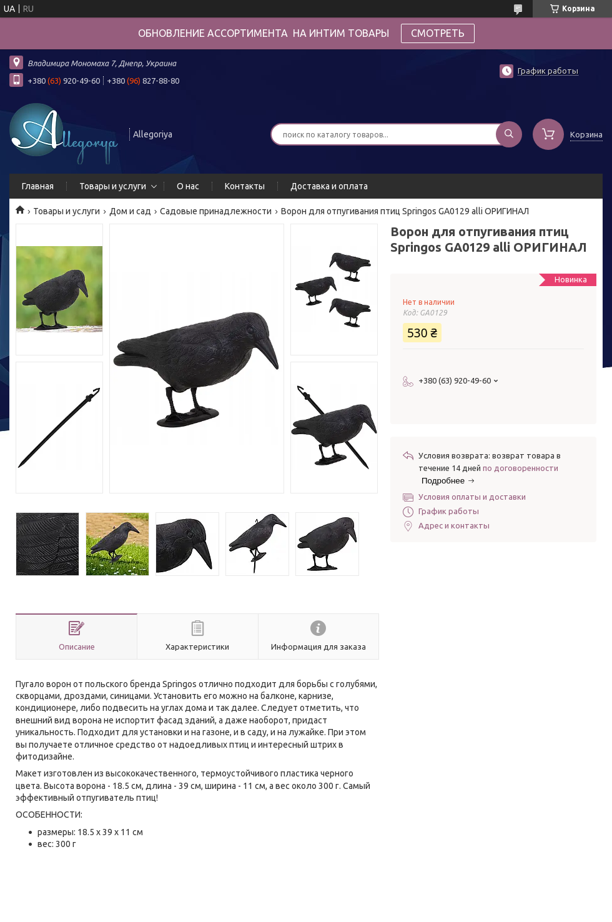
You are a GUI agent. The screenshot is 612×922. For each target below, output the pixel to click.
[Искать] (509, 134)
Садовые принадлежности (216, 211)
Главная (38, 186)
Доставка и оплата (329, 186)
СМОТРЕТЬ (438, 33)
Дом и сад (130, 211)
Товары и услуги (112, 186)
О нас (188, 186)
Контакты (245, 186)
